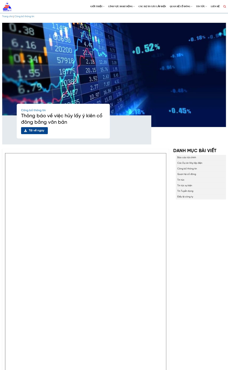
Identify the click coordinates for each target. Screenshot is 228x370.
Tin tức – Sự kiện (123, 351)
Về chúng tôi (121, 339)
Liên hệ (215, 6)
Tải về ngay (34, 130)
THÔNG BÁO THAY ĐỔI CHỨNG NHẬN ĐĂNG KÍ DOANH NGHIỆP (37, 224)
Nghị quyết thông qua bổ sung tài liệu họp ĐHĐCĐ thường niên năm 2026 (43, 260)
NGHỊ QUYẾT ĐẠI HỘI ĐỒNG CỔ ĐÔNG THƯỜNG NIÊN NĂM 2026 (38, 253)
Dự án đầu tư (121, 343)
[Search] (224, 7)
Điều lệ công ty (185, 197)
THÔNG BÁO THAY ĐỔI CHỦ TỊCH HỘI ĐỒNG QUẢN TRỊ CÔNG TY (39, 245)
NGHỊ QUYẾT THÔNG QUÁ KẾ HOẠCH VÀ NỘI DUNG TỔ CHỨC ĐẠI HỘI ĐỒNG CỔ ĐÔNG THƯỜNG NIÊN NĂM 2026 (65, 274)
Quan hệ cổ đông (181, 6)
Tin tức (201, 6)
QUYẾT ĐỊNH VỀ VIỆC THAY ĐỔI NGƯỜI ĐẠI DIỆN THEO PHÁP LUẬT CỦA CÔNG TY (47, 231)
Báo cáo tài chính (186, 157)
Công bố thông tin (24, 16)
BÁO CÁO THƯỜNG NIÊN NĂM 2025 (22, 267)
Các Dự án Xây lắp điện (152, 6)
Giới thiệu (97, 6)
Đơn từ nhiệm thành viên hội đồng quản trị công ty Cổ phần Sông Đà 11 (41, 289)
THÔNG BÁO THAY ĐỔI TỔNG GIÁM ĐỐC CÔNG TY (31, 238)
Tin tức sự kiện (184, 185)
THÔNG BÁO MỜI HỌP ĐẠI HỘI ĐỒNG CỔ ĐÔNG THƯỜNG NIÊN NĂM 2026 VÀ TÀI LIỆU (49, 282)
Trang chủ (7, 16)
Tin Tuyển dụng (185, 191)
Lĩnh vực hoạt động (121, 6)
